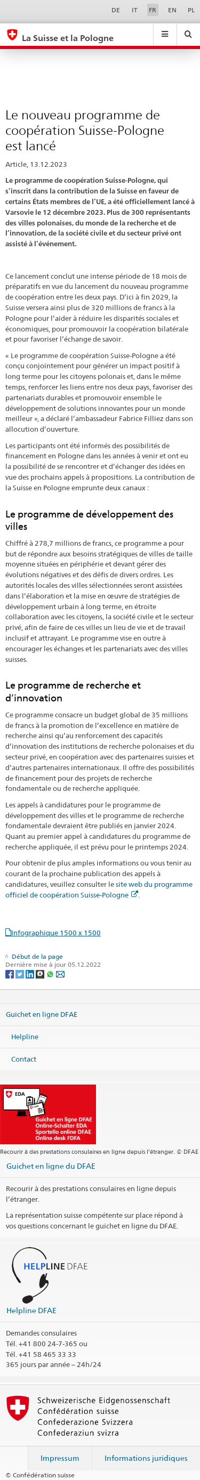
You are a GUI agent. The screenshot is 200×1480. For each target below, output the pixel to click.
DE (115, 10)
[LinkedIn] (31, 973)
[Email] (60, 973)
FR (152, 10)
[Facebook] (10, 973)
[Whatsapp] (51, 973)
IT (135, 10)
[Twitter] (20, 973)
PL (191, 10)
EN (172, 10)
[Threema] (41, 973)
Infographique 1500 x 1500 (56, 932)
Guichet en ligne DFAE (41, 1014)
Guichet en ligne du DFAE (50, 1165)
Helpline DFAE (31, 1310)
